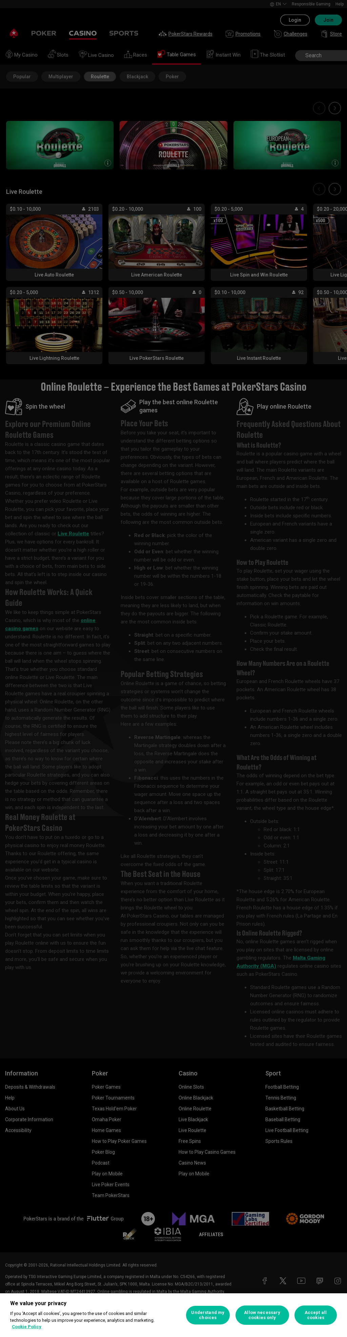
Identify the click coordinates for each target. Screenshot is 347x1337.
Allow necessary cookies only (262, 1315)
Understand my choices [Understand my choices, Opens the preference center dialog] (207, 1315)
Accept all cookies (316, 1315)
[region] (173, 1315)
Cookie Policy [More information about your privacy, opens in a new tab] (26, 1326)
